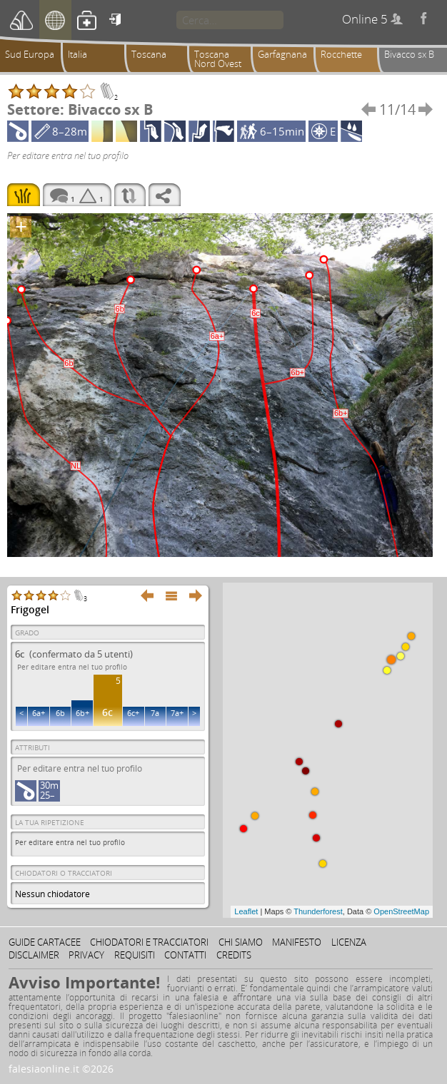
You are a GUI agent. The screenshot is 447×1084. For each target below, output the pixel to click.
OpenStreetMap (401, 911)
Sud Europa (29, 54)
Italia (77, 54)
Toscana (148, 54)
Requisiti (134, 954)
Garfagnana (282, 54)
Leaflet (246, 911)
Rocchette (341, 54)
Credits (233, 954)
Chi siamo (241, 942)
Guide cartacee (45, 942)
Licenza (348, 942)
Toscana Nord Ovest (217, 59)
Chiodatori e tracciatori (149, 942)
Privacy (86, 954)
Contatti (185, 954)
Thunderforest (317, 911)
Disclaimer (34, 954)
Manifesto (296, 942)
